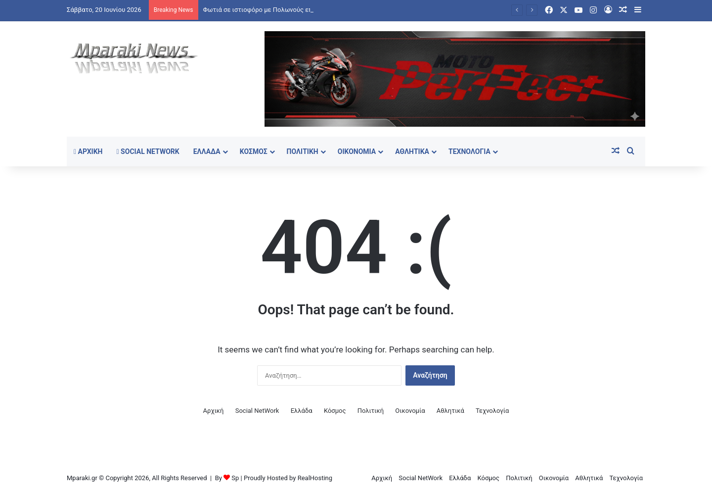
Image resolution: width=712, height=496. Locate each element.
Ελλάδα (207, 151)
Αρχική (88, 151)
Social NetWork (148, 151)
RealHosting (315, 478)
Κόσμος (253, 151)
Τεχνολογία (469, 151)
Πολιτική (302, 151)
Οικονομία (357, 151)
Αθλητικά (412, 151)
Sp (235, 478)
